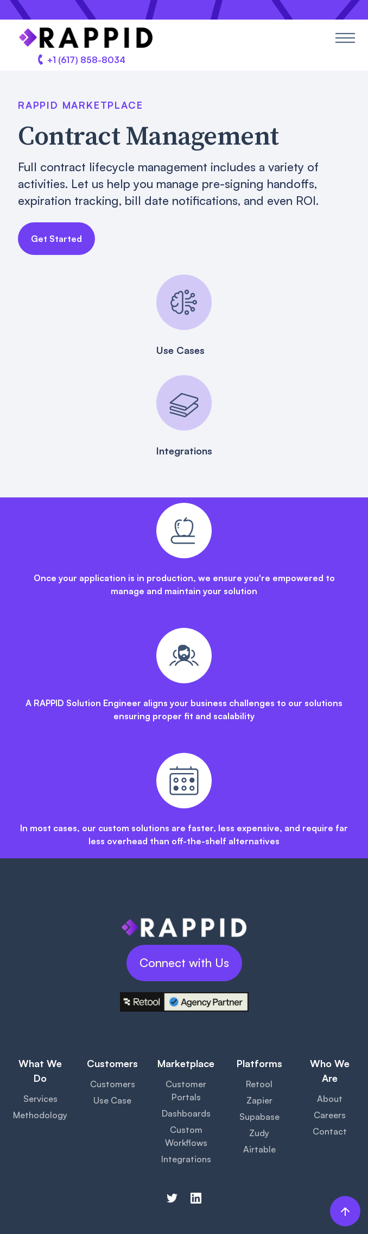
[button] (345, 38)
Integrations (186, 1159)
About (329, 1098)
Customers (112, 1084)
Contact (330, 1131)
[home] (83, 38)
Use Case (112, 1100)
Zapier (259, 1100)
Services (40, 1098)
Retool (259, 1084)
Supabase (259, 1116)
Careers (330, 1115)
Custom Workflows (186, 1136)
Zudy (259, 1132)
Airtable (259, 1149)
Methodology (40, 1115)
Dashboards (186, 1113)
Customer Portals (186, 1090)
